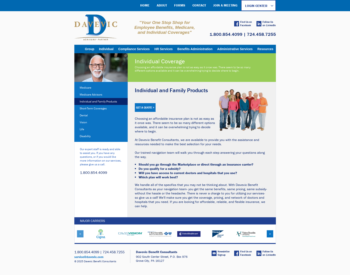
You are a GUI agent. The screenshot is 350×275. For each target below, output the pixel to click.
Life (82, 129)
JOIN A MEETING (225, 5)
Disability (85, 136)
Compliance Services (134, 49)
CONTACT (199, 5)
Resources (265, 49)
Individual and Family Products (98, 101)
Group (89, 49)
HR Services (163, 49)
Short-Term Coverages (93, 108)
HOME (144, 5)
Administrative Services (235, 49)
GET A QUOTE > (145, 107)
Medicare (85, 88)
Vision (83, 122)
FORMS (179, 5)
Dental (84, 115)
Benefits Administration (194, 49)
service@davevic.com (89, 257)
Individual (106, 49)
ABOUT (162, 5)
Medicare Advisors (91, 94)
